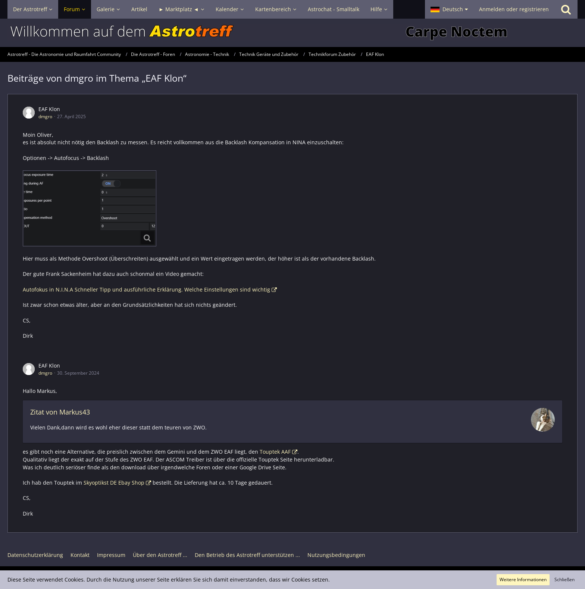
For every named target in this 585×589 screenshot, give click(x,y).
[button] (449, 9)
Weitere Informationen (523, 579)
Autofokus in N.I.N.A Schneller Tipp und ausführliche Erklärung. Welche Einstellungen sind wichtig (146, 289)
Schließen (564, 579)
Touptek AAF (275, 451)
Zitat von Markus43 (60, 411)
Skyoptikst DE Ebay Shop (114, 482)
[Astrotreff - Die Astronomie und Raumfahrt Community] (292, 33)
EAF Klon (49, 109)
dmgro (45, 116)
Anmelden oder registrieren (514, 9)
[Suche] (566, 9)
